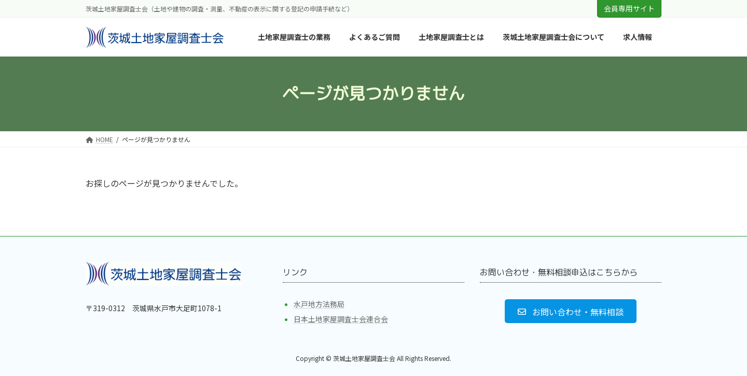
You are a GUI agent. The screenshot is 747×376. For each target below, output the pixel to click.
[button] (570, 311)
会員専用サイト (629, 8)
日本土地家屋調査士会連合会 (341, 319)
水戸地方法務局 (319, 304)
